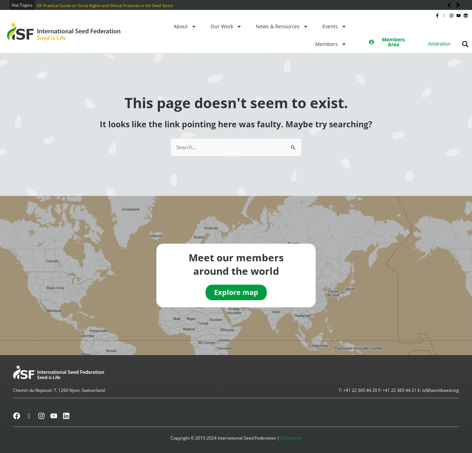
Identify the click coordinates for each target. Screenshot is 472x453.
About (185, 27)
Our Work (226, 27)
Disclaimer (291, 438)
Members (330, 44)
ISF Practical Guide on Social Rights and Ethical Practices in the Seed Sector (105, 5)
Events (334, 27)
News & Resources (282, 27)
